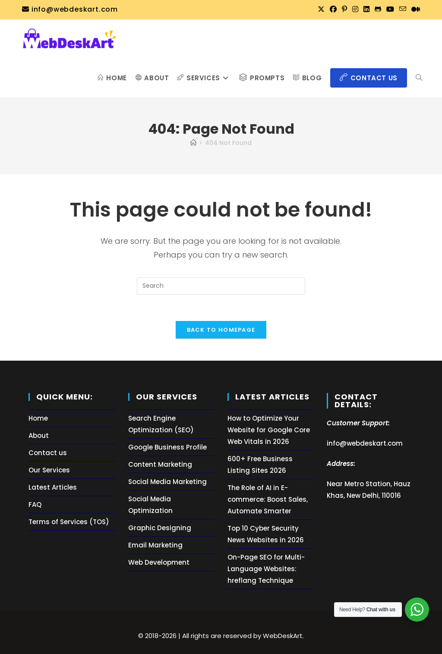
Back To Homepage (221, 330)
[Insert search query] (221, 286)
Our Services (49, 470)
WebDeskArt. (283, 635)
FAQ (34, 504)
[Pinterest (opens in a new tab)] (344, 9)
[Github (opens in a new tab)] (378, 9)
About (38, 435)
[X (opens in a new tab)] (321, 9)
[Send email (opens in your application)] (403, 9)
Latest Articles (52, 487)
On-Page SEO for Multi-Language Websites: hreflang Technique (266, 569)
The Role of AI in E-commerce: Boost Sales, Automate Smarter (267, 499)
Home (38, 418)
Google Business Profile (167, 447)
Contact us (47, 452)
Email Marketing (155, 545)
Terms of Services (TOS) (68, 521)
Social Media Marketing (167, 481)
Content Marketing (160, 464)
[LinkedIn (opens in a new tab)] (366, 9)
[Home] (193, 142)
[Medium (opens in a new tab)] (414, 9)
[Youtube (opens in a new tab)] (390, 9)
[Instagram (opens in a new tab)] (355, 9)
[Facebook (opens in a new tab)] (333, 9)
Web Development (158, 562)
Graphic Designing (159, 527)
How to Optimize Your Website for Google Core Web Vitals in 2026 (268, 430)
